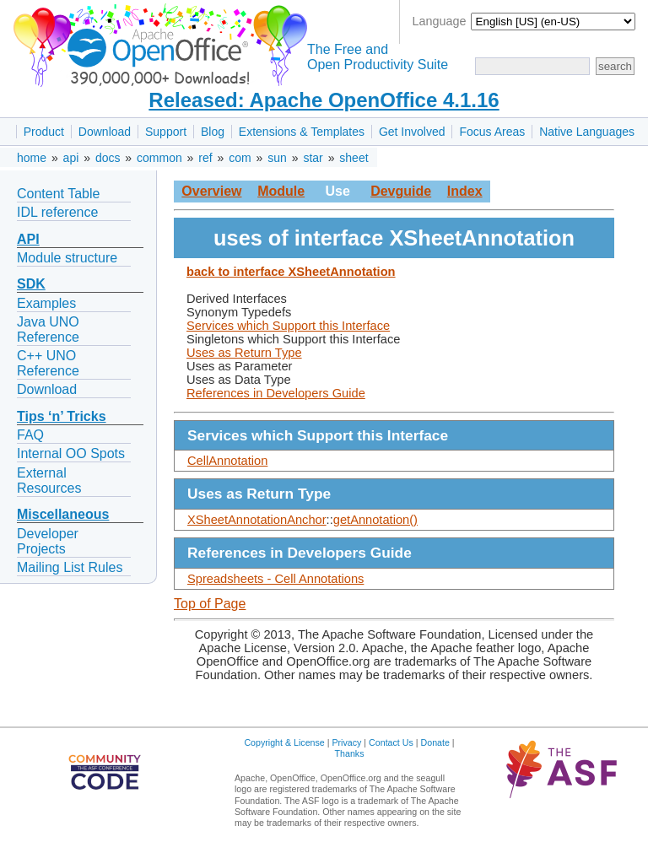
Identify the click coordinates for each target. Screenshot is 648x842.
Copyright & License (284, 742)
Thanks (349, 753)
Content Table (58, 193)
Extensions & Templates (301, 131)
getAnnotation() (375, 519)
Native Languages (586, 131)
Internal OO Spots (71, 453)
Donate (435, 742)
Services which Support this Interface (288, 325)
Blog (212, 131)
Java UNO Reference (48, 329)
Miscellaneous (63, 514)
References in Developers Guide (275, 393)
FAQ (30, 435)
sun (277, 158)
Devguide (400, 191)
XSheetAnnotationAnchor (257, 519)
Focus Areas (492, 131)
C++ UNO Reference (48, 363)
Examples (46, 303)
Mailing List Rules (69, 567)
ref (205, 158)
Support (165, 131)
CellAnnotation (227, 460)
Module (281, 191)
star (312, 158)
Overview (211, 191)
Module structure (67, 258)
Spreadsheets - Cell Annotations (275, 579)
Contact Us (391, 742)
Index (465, 191)
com (240, 158)
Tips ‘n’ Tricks (61, 416)
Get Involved (412, 131)
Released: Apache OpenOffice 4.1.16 (323, 100)
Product (44, 131)
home (31, 158)
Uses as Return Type (244, 352)
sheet (353, 158)
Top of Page (210, 603)
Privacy (346, 742)
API (28, 239)
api (71, 158)
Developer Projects (47, 541)
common (159, 158)
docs (108, 158)
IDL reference (57, 212)
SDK (31, 284)
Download (104, 131)
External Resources (49, 480)
